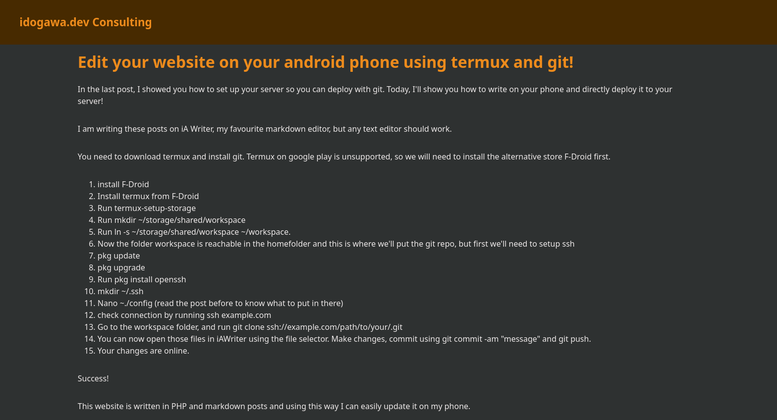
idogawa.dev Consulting (85, 22)
